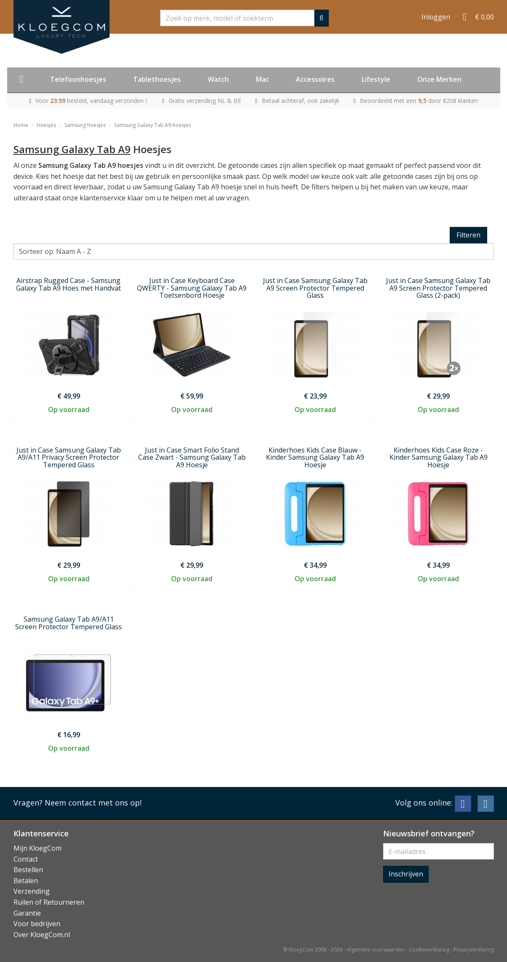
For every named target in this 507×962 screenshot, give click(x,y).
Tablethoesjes (157, 79)
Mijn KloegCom (37, 848)
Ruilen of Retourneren (48, 902)
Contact (25, 859)
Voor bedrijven (36, 923)
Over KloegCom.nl (41, 934)
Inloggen (435, 17)
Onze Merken (439, 79)
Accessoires (315, 79)
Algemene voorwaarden (376, 949)
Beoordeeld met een (419, 101)
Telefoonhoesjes (78, 79)
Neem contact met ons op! (93, 803)
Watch (218, 79)
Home (20, 125)
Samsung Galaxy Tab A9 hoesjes (152, 125)
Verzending (31, 891)
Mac (262, 79)
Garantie (27, 913)
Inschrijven (406, 873)
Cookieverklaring (429, 949)
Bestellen (28, 869)
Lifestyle (376, 79)
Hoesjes (46, 125)
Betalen (25, 880)
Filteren (468, 235)
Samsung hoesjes (85, 125)
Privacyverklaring (473, 949)
